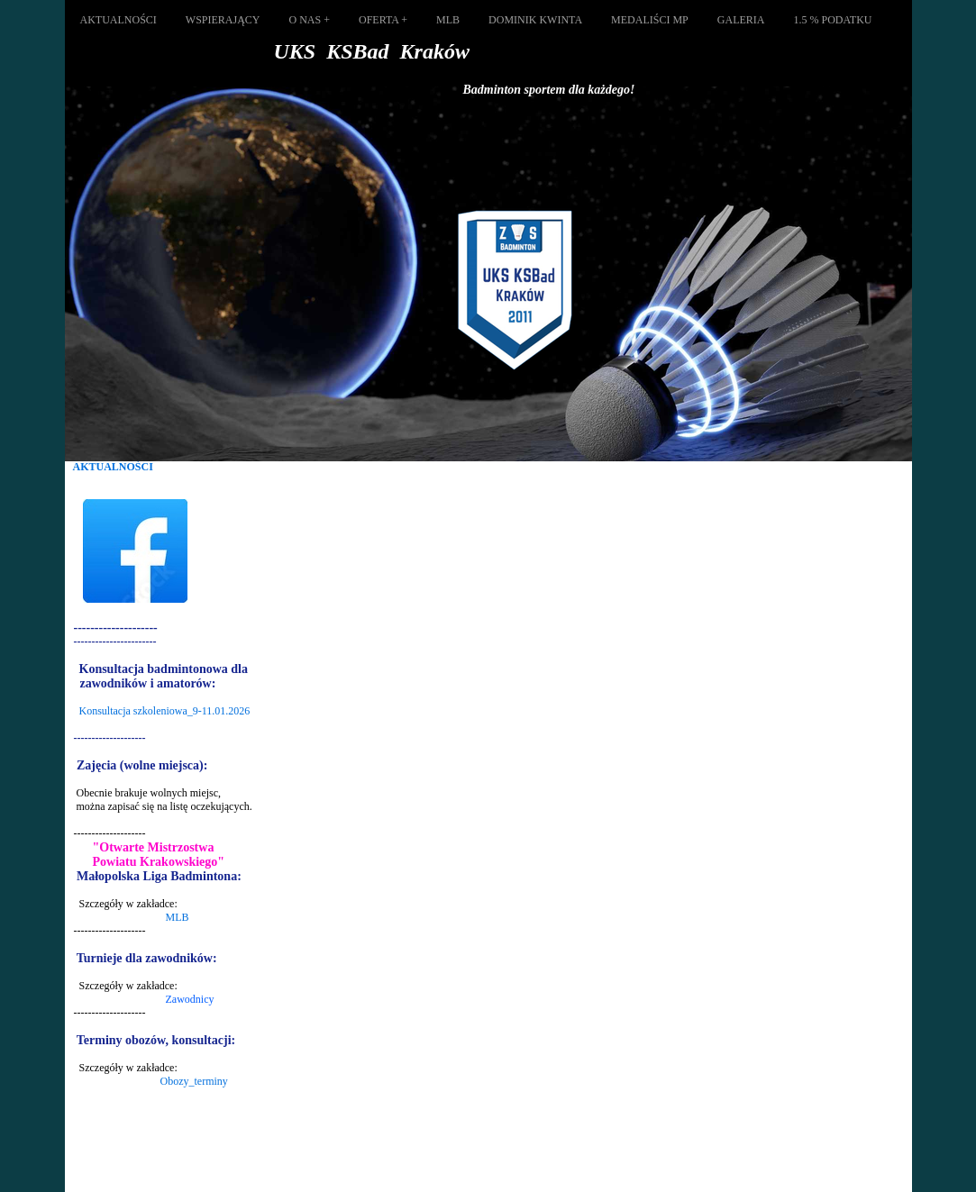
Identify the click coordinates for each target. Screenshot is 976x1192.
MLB (177, 917)
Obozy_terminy (194, 1081)
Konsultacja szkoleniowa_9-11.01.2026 (165, 711)
